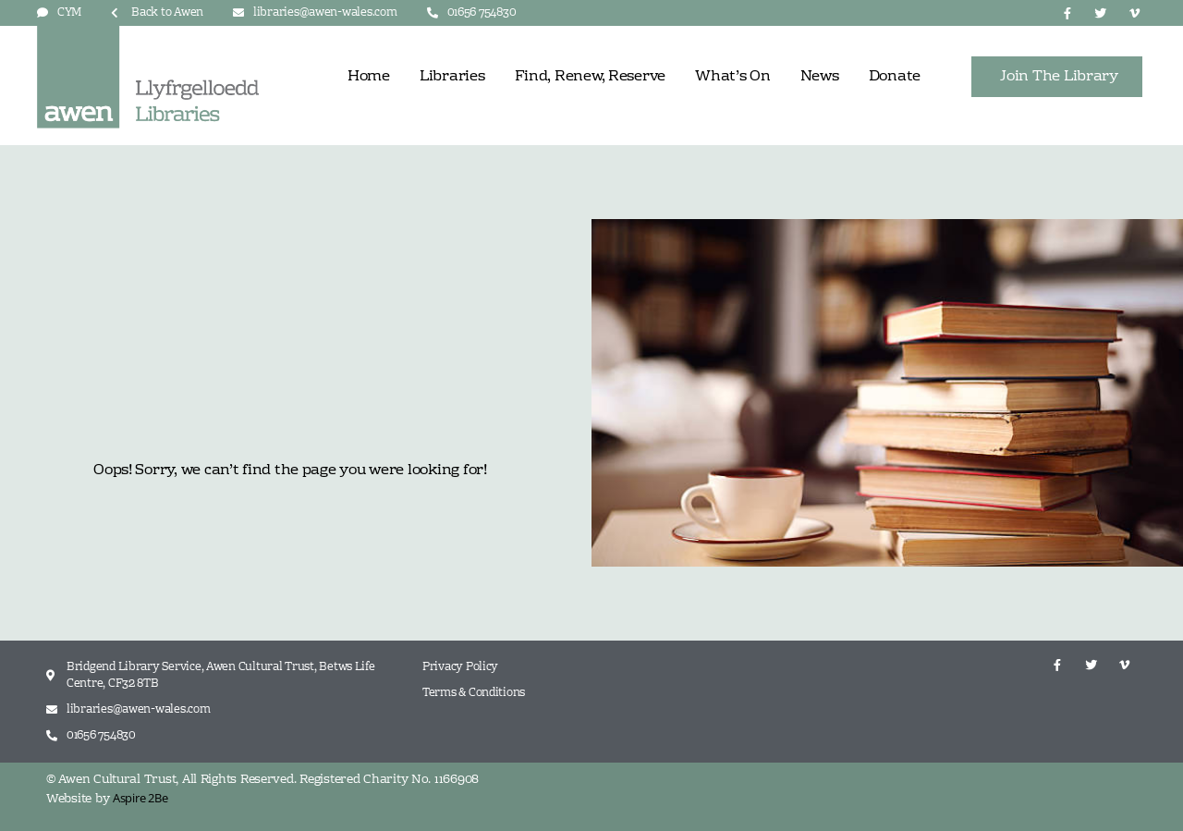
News (819, 77)
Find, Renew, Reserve (590, 77)
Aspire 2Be (140, 797)
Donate (895, 77)
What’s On (733, 77)
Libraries (452, 77)
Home (369, 77)
